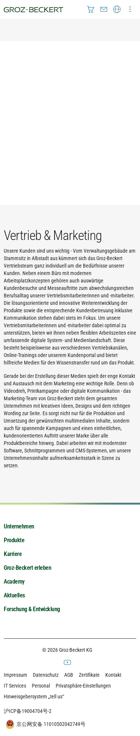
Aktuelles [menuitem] (14, 595)
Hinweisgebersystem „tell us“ (34, 696)
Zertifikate (89, 675)
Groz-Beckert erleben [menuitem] (27, 567)
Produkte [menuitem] (14, 540)
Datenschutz (46, 675)
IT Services (15, 686)
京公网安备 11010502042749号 (44, 724)
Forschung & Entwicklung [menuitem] (32, 609)
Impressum (15, 675)
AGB (68, 675)
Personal (41, 686)
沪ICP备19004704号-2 (28, 711)
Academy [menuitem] (14, 581)
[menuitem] (90, 9)
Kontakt (113, 675)
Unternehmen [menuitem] (19, 526)
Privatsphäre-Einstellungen (83, 686)
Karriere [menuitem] (13, 553)
